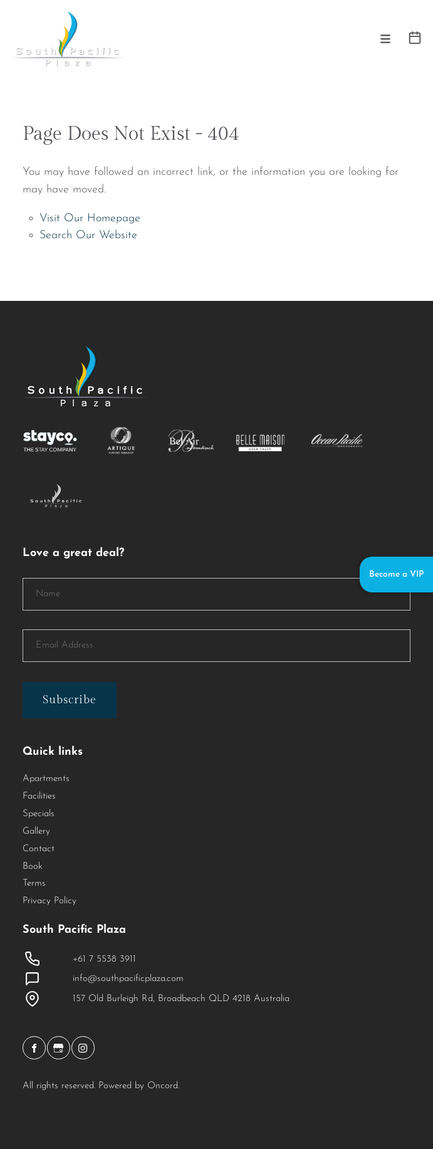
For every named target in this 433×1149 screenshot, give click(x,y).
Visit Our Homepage (89, 218)
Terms (34, 883)
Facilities (39, 796)
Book (33, 866)
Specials (39, 814)
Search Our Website (88, 235)
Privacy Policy (49, 901)
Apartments (46, 779)
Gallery (36, 831)
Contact (39, 849)
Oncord (162, 1086)
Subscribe (70, 699)
